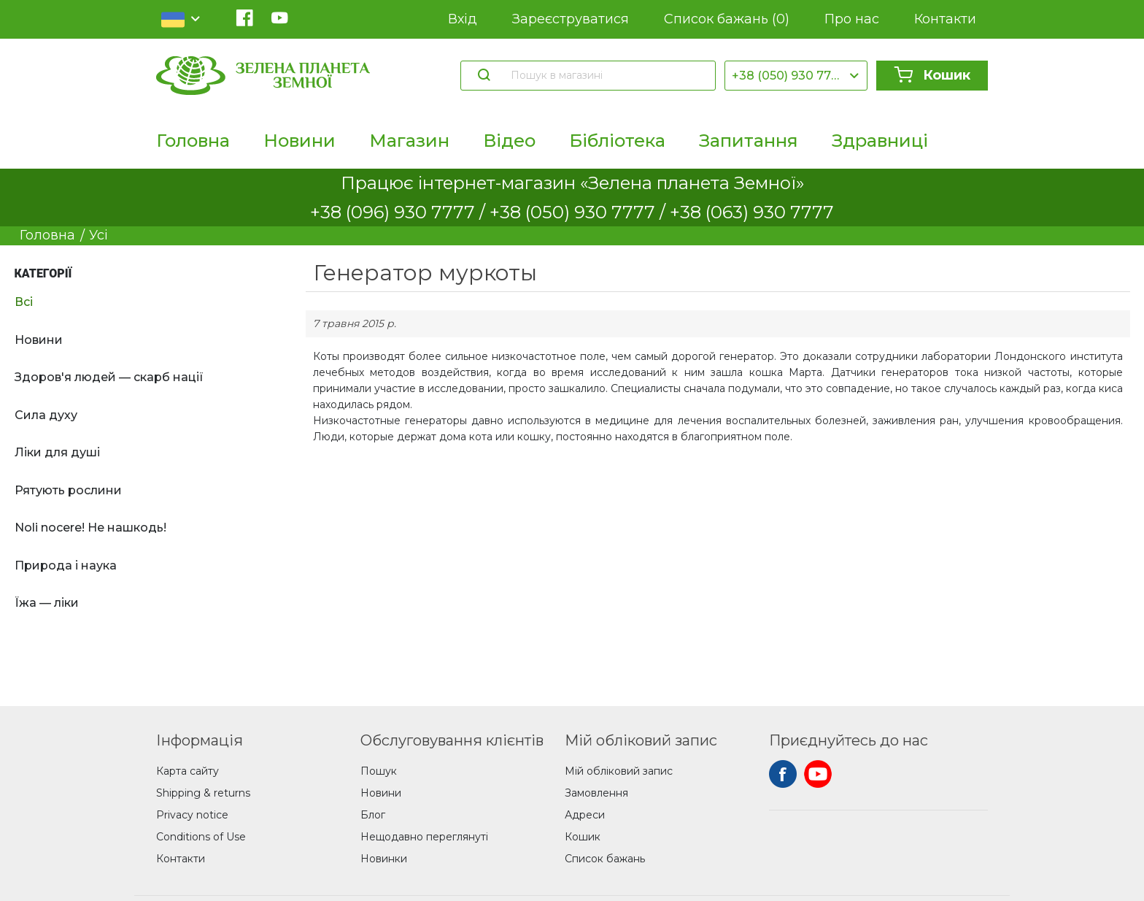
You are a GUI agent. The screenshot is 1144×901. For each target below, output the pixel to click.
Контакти (945, 19)
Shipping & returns (203, 793)
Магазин (409, 140)
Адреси (585, 814)
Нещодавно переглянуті (424, 836)
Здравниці (880, 140)
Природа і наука (66, 565)
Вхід (462, 19)
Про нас (851, 19)
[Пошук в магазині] (606, 75)
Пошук (378, 771)
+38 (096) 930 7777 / (400, 212)
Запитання (748, 140)
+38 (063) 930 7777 (752, 212)
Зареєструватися (570, 19)
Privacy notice (192, 814)
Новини (299, 140)
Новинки (383, 858)
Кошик (932, 75)
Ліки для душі (57, 452)
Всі (24, 302)
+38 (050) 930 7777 (789, 76)
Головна (193, 140)
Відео (509, 140)
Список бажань (726, 19)
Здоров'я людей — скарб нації (109, 377)
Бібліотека (617, 140)
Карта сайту (187, 771)
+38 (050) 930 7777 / (580, 212)
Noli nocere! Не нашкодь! (90, 527)
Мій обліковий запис (619, 771)
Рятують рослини (68, 490)
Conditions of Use (201, 836)
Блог (372, 814)
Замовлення (596, 793)
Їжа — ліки (47, 603)
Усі (98, 235)
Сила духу (46, 415)
